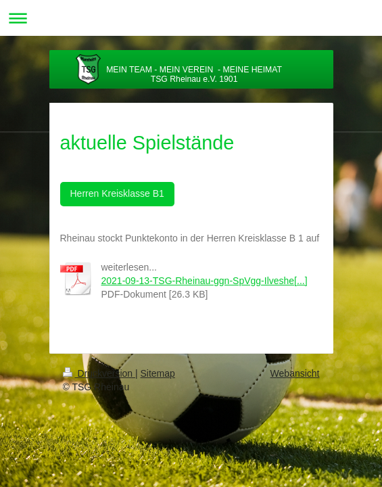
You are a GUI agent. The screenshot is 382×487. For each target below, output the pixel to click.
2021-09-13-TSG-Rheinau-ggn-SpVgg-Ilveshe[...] (204, 280)
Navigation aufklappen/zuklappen (191, 17)
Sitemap (158, 373)
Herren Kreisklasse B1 (117, 193)
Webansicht (295, 373)
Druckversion (99, 373)
